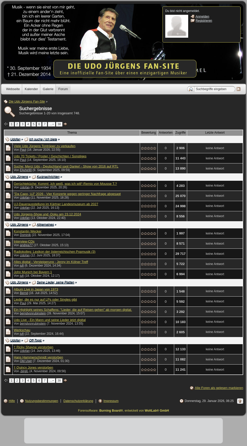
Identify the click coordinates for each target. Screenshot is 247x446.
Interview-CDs (24, 241)
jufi (22, 265)
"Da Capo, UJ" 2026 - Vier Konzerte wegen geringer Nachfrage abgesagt (67, 194)
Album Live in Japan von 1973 (36, 289)
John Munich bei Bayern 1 (33, 272)
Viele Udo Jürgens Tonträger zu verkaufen (44, 146)
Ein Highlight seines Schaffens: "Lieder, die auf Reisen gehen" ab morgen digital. (73, 310)
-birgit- (24, 371)
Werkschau (22, 330)
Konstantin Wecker (28, 231)
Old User (26, 361)
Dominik (25, 235)
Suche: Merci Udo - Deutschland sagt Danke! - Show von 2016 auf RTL (66, 166)
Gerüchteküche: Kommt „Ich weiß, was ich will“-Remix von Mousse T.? (65, 184)
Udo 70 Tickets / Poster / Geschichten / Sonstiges (50, 156)
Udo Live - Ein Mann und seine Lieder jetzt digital (50, 320)
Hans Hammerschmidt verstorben (38, 357)
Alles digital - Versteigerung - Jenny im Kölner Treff (51, 262)
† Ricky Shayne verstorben (33, 347)
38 (59, 124)
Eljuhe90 (26, 170)
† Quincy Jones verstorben (33, 367)
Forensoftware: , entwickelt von (123, 410)
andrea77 (26, 245)
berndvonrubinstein (33, 313)
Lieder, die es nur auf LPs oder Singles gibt (45, 299)
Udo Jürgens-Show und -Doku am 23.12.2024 (47, 214)
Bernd (24, 293)
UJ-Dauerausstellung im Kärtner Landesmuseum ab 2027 (56, 204)
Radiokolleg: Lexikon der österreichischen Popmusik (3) (54, 252)
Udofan (25, 187)
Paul (23, 149)
